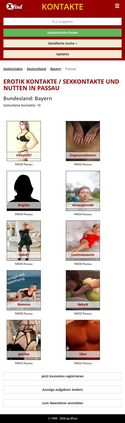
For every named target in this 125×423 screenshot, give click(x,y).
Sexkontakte (13, 69)
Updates (62, 54)
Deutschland (36, 69)
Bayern (55, 69)
